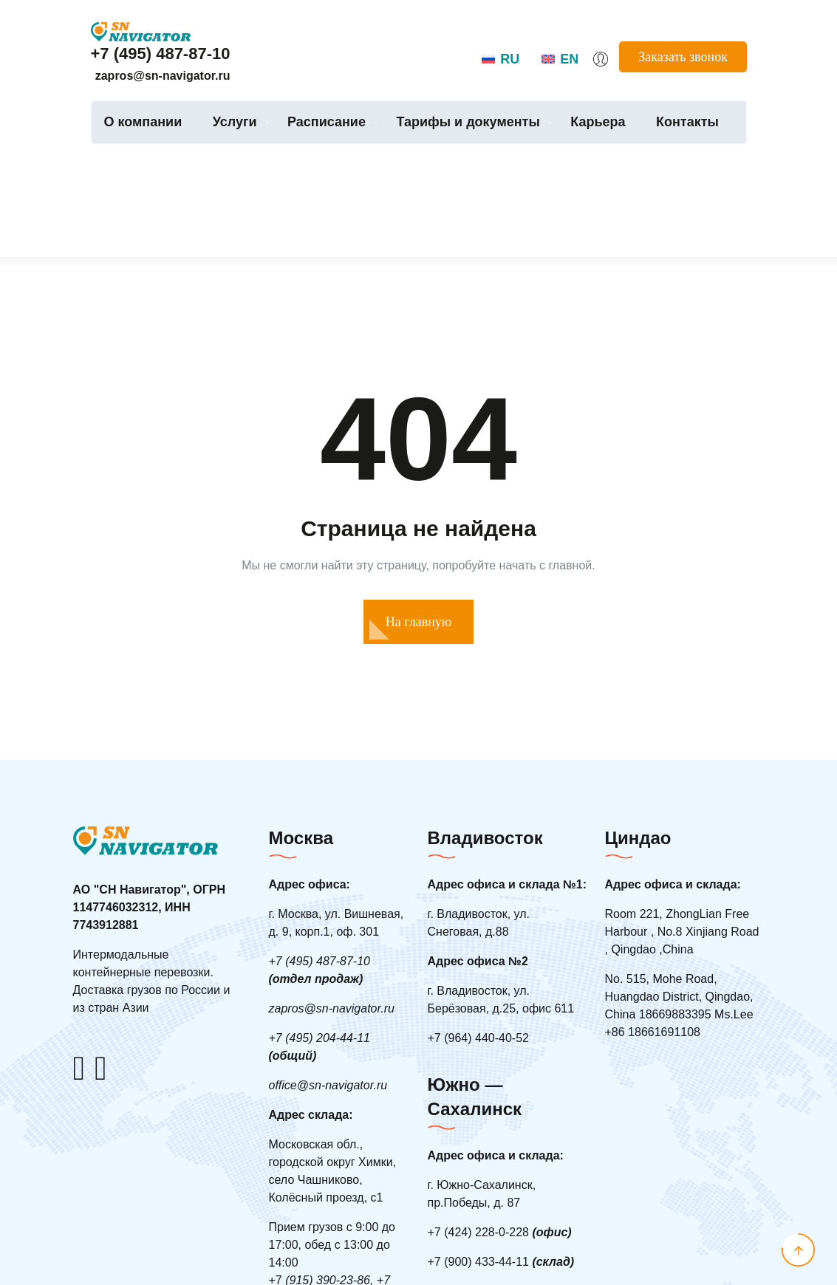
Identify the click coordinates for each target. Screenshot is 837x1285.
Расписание (326, 121)
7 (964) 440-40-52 (478, 1038)
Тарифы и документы (467, 121)
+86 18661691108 (652, 1032)
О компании (143, 121)
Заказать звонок (683, 56)
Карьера (597, 121)
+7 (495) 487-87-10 (160, 53)
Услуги (235, 121)
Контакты (687, 121)
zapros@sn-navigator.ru (162, 75)
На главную (419, 621)
